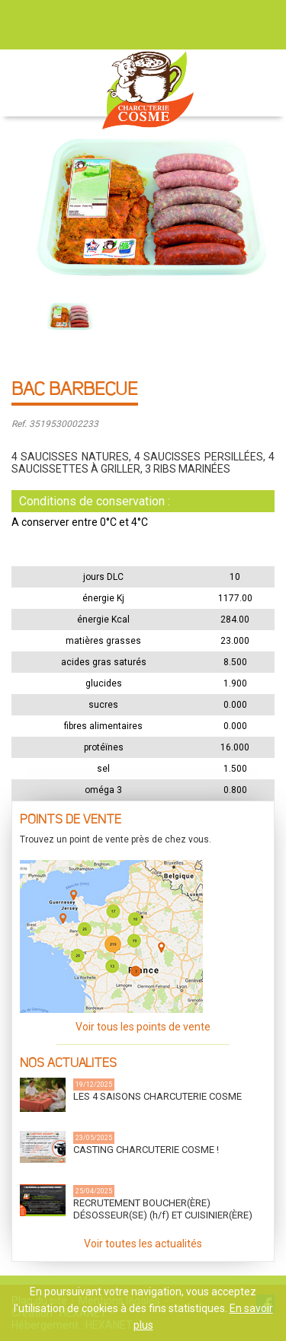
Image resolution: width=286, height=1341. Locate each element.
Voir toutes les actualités (143, 1243)
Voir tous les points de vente (143, 1027)
